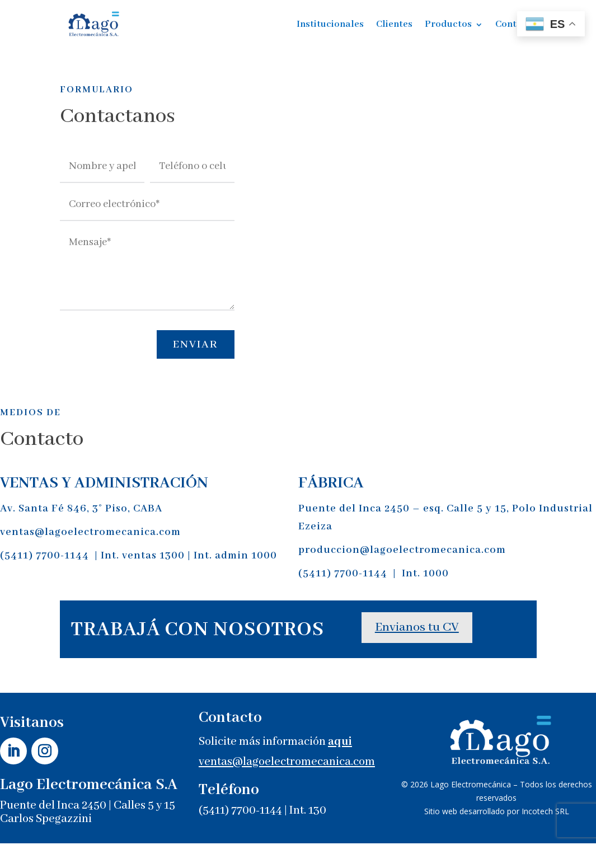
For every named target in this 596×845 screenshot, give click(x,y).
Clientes (394, 24)
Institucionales (330, 24)
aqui (340, 744)
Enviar (192, 345)
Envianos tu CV (417, 629)
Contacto (516, 24)
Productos (448, 24)
